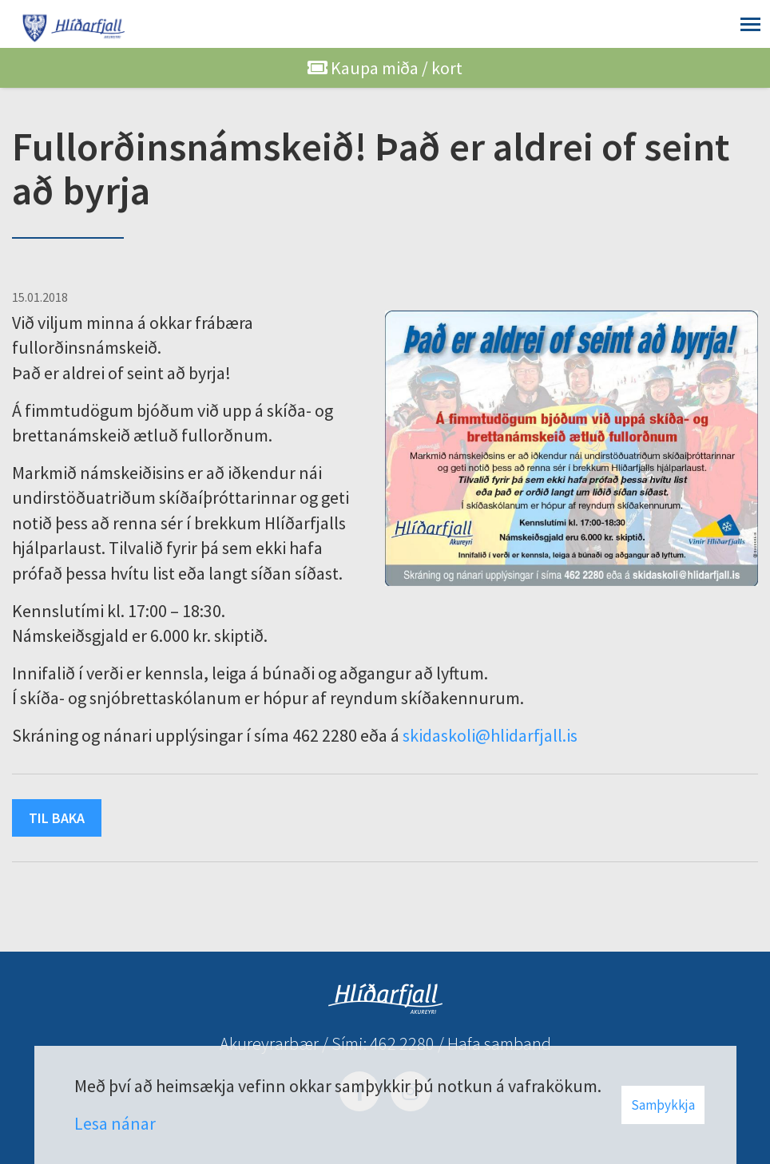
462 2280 (402, 1043)
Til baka (57, 818)
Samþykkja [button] (663, 1105)
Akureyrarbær (269, 1043)
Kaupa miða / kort (385, 68)
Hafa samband (499, 1043)
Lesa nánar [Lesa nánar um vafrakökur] (115, 1123)
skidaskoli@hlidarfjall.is (490, 735)
